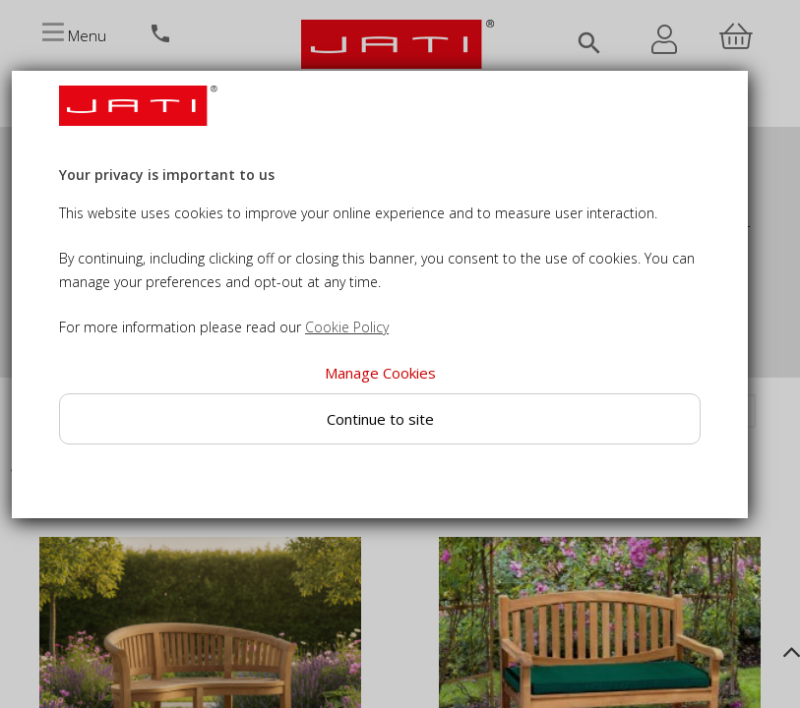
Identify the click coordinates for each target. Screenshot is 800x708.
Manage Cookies (380, 373)
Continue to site (380, 419)
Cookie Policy (347, 327)
